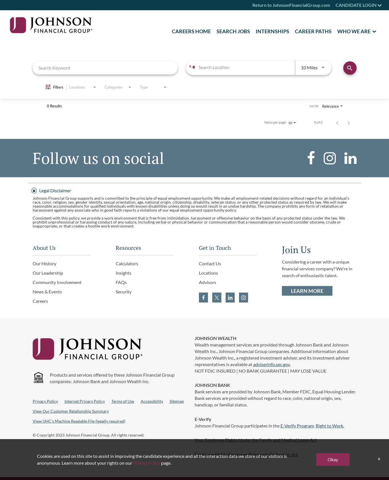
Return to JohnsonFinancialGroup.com (291, 5)
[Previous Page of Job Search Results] (337, 122)
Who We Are (354, 31)
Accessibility (152, 401)
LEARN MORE (307, 291)
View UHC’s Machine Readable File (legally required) (79, 421)
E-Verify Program (297, 425)
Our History (44, 263)
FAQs (121, 282)
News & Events (47, 291)
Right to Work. (330, 425)
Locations (208, 273)
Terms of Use (122, 401)
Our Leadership (48, 273)
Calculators (127, 263)
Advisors (207, 282)
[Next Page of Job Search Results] (348, 122)
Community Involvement (57, 282)
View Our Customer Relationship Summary (71, 411)
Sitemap (177, 401)
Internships (272, 31)
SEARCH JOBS (233, 31)
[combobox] (105, 67)
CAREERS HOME (191, 31)
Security (124, 291)
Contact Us (210, 263)
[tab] (195, 189)
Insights (123, 273)
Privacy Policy (45, 401)
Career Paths (313, 31)
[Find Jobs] (350, 68)
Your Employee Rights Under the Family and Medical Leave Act (256, 440)
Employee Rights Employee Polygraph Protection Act (246, 454)
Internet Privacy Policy (85, 401)
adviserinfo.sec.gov (271, 364)
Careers (40, 301)
